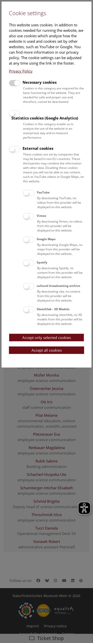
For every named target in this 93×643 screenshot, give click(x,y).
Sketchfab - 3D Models (53, 309)
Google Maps (46, 239)
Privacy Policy (20, 71)
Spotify (42, 262)
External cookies (38, 148)
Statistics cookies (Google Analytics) (44, 117)
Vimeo (41, 216)
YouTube (43, 192)
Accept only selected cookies (46, 337)
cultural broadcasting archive (58, 286)
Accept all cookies (46, 350)
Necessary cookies (40, 82)
